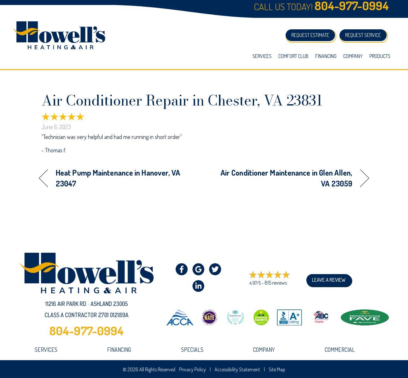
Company (353, 56)
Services (262, 56)
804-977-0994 (86, 330)
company (264, 349)
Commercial (340, 349)
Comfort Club (293, 56)
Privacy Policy (192, 369)
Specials (192, 349)
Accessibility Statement (237, 369)
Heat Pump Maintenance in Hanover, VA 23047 (118, 178)
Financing (326, 56)
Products (379, 56)
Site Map (277, 369)
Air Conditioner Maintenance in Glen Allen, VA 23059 (283, 178)
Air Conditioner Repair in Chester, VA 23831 (182, 100)
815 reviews (276, 283)
